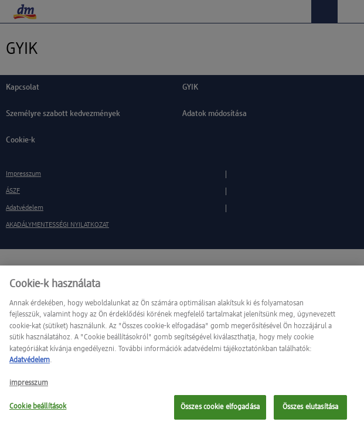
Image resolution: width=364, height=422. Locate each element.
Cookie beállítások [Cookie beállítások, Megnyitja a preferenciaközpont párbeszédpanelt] (37, 410)
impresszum (28, 386)
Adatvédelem (29, 363)
